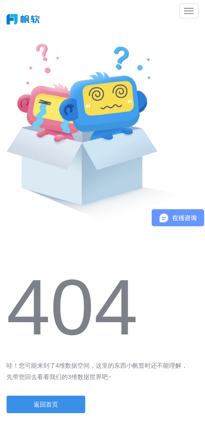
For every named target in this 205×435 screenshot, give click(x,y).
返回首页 (46, 404)
